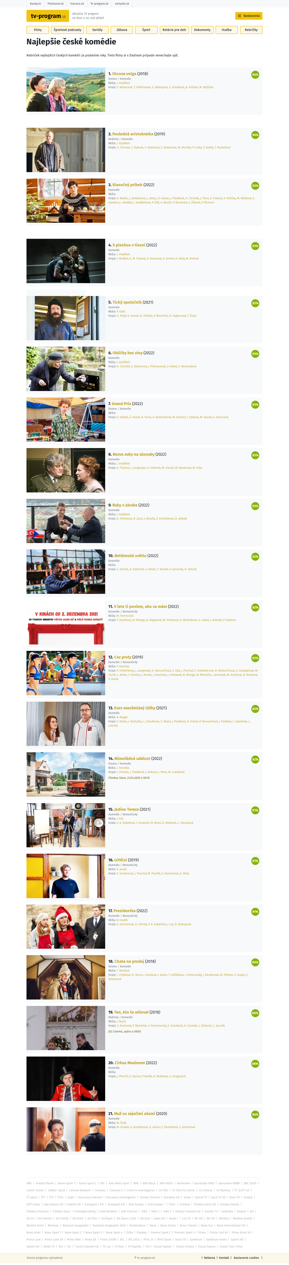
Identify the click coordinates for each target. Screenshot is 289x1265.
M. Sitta (196, 469)
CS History (203, 1192)
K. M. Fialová (137, 260)
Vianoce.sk (76, 3)
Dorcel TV (199, 1199)
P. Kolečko (123, 668)
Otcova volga (124, 75)
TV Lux (89, 1248)
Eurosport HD (115, 1206)
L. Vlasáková (150, 723)
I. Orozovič (142, 824)
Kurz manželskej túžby (134, 709)
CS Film (161, 1192)
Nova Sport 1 (52, 1234)
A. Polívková (124, 520)
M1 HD (197, 1220)
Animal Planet (44, 1185)
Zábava (122, 32)
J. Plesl (204, 200)
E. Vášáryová (159, 89)
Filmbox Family (227, 1206)
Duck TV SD (216, 1199)
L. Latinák (253, 723)
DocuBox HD (170, 1199)
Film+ (171, 1206)
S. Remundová (187, 368)
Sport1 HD (234, 1241)
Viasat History (166, 1248)
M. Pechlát (183, 149)
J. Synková (149, 976)
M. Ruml (156, 824)
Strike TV (32, 1248)
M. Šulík (121, 1124)
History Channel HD (185, 1213)
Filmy (38, 32)
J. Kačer (161, 976)
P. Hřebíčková (125, 672)
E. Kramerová (169, 875)
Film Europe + (155, 1206)
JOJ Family (61, 1220)
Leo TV (185, 1220)
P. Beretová (180, 204)
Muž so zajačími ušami (134, 1115)
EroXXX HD (73, 1206)
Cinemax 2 (115, 1192)
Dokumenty (201, 32)
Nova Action (166, 1227)
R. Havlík (122, 922)
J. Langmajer (138, 469)
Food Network (107, 1213)
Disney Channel (148, 1199)
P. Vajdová (228, 622)
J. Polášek (224, 723)
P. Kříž (155, 204)
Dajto (70, 1199)
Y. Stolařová (151, 149)
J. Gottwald (174, 676)
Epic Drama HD (53, 1206)
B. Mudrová (250, 676)
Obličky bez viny (127, 354)
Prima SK (89, 1241)
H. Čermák (123, 149)
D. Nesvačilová (161, 672)
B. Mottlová (160, 1078)
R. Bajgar (122, 719)
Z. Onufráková (165, 520)
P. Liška (195, 149)
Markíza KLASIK (239, 1220)
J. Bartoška (134, 723)
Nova (152, 1227)
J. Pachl (121, 1023)
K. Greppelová (243, 672)
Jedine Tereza (126, 811)
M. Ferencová (125, 617)
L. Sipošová (238, 723)
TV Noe (101, 1248)
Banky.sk (35, 3)
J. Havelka (123, 769)
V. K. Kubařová (125, 824)
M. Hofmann (170, 622)
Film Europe (135, 1206)
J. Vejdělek (123, 85)
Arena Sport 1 (65, 1185)
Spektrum (194, 1241)
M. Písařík (153, 875)
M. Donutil (178, 419)
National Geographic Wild (108, 1227)
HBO (143, 1213)
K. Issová (132, 317)
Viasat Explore (144, 1248)
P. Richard (207, 204)
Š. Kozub (134, 419)
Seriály (97, 32)
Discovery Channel (89, 1199)
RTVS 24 (146, 1241)
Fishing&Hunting (84, 1213)
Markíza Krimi (35, 1227)
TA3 (44, 1248)
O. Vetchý (190, 571)
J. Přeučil (122, 1078)
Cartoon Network (79, 1192)
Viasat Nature (187, 1248)
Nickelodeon (136, 1227)
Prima (200, 1234)
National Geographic (75, 1227)
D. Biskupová (182, 926)
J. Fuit (120, 820)
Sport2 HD (251, 1241)
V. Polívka (229, 200)
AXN (134, 1185)
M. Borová (191, 260)
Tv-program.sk (99, 3)
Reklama (210, 1259)
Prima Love (33, 1241)
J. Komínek (159, 676)
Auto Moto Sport (118, 1185)
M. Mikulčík (203, 676)
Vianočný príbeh (127, 186)
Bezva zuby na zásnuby (133, 456)
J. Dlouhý (149, 520)
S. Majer (165, 723)
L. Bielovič (204, 1027)
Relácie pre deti (174, 32)
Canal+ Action (35, 1192)
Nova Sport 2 (72, 1234)
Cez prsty (122, 658)
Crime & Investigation (139, 1192)
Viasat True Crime (211, 1248)
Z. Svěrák (122, 571)
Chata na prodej (129, 963)
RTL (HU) (132, 1241)
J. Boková (151, 774)
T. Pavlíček (123, 972)
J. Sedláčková (141, 204)
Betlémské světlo (130, 557)
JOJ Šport (106, 1220)
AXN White (164, 1185)
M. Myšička (205, 89)
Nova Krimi (33, 1234)
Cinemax (99, 1192)
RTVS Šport (162, 1241)
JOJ (248, 1213)
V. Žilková (194, 204)
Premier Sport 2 (159, 1234)
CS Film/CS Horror (181, 1192)
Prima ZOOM (107, 1241)
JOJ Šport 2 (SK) (125, 1220)
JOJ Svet (144, 1220)
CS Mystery (220, 1192)
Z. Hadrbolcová (203, 672)
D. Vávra (137, 976)
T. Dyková (137, 149)
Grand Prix (121, 405)
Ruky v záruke (125, 506)
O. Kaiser (163, 200)
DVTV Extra (33, 1206)
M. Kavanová (182, 469)
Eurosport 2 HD (93, 1206)
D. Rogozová (153, 622)
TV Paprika (116, 1248)
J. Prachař (186, 672)
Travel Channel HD (69, 1248)
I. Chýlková (123, 976)
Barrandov (181, 1185)
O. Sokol (202, 622)
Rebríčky (251, 32)
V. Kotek (207, 149)
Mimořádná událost (132, 760)
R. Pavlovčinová (223, 672)
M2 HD (209, 1220)
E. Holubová (176, 89)
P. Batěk (146, 1078)
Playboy (140, 1234)
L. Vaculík (218, 1027)
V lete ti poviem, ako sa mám (140, 608)
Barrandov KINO (202, 1185)
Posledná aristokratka (132, 135)
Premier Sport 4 (183, 1234)
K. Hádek (122, 419)
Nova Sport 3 (92, 1234)
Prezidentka (125, 912)
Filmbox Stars (61, 1213)
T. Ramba (162, 571)
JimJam (238, 1213)
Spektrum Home (214, 1241)
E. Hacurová (220, 419)
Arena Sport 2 (86, 1185)
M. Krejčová (234, 676)
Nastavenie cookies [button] (247, 1259)
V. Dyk (175, 672)
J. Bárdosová (210, 976)
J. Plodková (177, 200)
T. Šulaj (190, 317)
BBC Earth (247, 1185)
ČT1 (43, 1199)
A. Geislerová (125, 926)
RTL (120, 1241)
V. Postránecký (157, 1027)
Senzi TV (178, 1241)
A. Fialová (215, 200)
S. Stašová (153, 469)
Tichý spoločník (127, 304)
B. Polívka (191, 89)
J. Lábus (151, 200)
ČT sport (31, 1199)
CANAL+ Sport (56, 1192)
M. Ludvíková (176, 774)
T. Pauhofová (221, 149)
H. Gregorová (176, 1078)
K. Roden (122, 200)
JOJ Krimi (77, 1220)
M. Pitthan (225, 976)
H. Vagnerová (176, 317)
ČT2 (51, 1199)
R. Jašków (181, 520)
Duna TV (232, 1199)
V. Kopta (238, 976)
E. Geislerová (125, 875)
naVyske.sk (121, 3)
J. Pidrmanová (156, 368)
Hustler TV (208, 1213)
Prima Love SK (53, 1241)
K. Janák (122, 871)
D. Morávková (187, 622)
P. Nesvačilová (207, 723)
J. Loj (170, 926)
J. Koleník (215, 622)
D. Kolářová (136, 571)
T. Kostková (124, 622)
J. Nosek (146, 676)
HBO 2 (154, 1213)
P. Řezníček (160, 317)
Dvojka (245, 1199)
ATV (101, 1185)
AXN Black (147, 1185)
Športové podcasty (67, 32)
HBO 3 (165, 1213)
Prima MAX (73, 1241)
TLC (52, 1248)
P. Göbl (121, 313)
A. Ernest (167, 260)
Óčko (128, 1234)
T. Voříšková (175, 976)
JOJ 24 (30, 1220)
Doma (185, 1199)
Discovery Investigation (119, 1199)
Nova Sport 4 (113, 1234)
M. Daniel (206, 419)
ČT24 (60, 1199)
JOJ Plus (92, 1220)
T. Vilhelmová (141, 89)
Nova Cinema (186, 1227)
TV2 (129, 1248)
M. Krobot (123, 1129)
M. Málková (243, 200)
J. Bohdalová (137, 200)
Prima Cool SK (217, 1234)
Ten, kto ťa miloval (131, 1014)
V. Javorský (176, 571)
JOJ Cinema (44, 1220)
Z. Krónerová (187, 1129)
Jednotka (224, 1213)
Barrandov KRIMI (226, 1185)
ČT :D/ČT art (238, 1192)
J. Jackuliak (218, 676)
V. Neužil (165, 204)
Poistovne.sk (55, 3)
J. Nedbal (126, 204)
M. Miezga (138, 622)
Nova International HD (228, 1227)
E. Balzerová (124, 89)
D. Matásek (169, 824)
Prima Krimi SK (239, 1234)
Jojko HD (158, 1220)
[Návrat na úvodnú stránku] (52, 17)
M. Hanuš (167, 469)
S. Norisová (124, 1027)
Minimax (53, 1227)
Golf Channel (128, 1213)
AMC (29, 1185)
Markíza (221, 1220)
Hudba (226, 32)
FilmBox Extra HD (203, 1206)
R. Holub (191, 723)
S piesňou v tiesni (129, 246)
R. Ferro (146, 419)
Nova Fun (204, 1227)
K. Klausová (153, 260)
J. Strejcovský (192, 976)
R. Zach (137, 520)
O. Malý (179, 260)
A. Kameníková (161, 419)
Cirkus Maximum (130, 1064)
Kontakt (225, 1259)
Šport (147, 32)
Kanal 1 (172, 1220)
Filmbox (183, 1206)
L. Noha (122, 676)
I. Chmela (134, 676)
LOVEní (121, 861)
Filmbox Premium (37, 1213)
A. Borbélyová (139, 1129)
